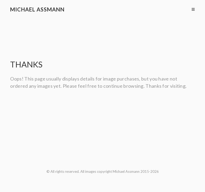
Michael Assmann (37, 9)
